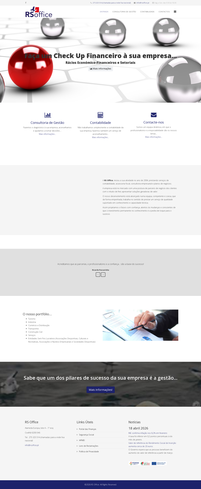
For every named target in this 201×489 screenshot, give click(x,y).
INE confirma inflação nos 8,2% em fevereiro (148, 433)
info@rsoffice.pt (142, 3)
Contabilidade (147, 12)
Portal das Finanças (87, 429)
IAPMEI (81, 440)
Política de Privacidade (88, 451)
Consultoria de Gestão (124, 12)
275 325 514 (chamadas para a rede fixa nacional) (112, 3)
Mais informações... (47, 122)
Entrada (104, 12)
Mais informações (100, 68)
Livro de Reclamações (88, 446)
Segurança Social (86, 434)
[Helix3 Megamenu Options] (175, 11)
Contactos (164, 12)
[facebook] (25, 2)
